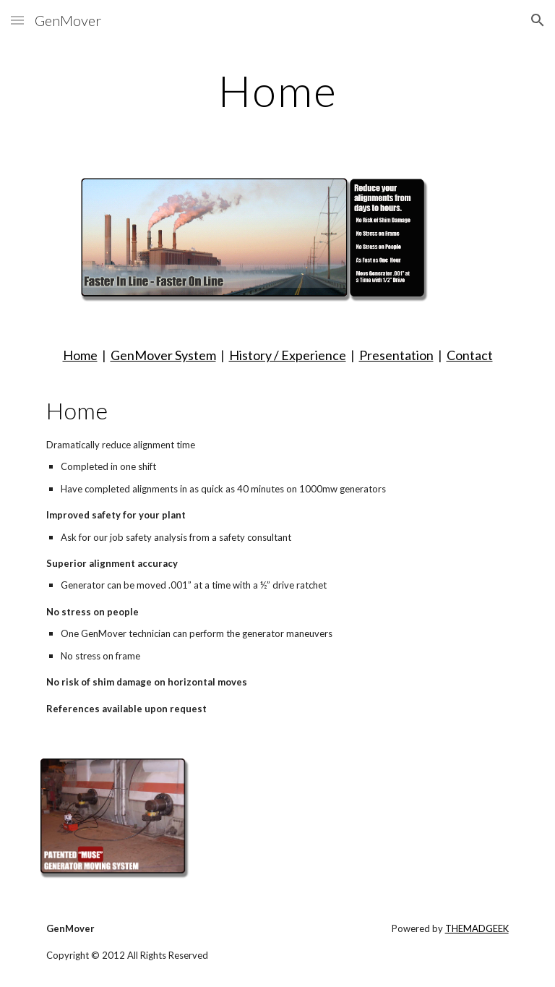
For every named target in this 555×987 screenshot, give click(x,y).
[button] (17, 20)
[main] (277, 90)
